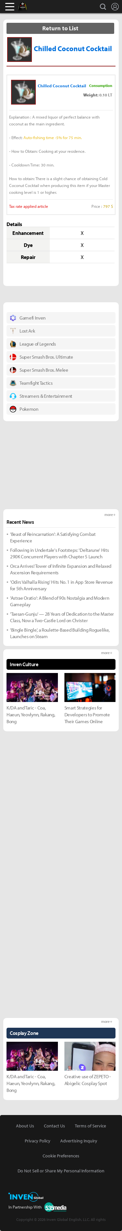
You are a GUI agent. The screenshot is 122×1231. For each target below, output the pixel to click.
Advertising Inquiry (78, 1141)
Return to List (60, 28)
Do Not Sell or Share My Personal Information (61, 1171)
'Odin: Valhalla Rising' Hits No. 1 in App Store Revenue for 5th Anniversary (61, 585)
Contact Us (54, 1126)
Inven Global (47, 6)
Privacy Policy (37, 1141)
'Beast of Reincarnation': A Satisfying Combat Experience (53, 537)
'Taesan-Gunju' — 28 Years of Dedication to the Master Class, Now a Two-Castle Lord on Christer (62, 617)
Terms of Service (90, 1126)
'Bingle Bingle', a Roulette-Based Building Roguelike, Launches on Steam (60, 633)
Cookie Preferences (61, 1156)
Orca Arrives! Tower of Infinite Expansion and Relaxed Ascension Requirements (60, 569)
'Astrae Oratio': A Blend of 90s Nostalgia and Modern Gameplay (59, 601)
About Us (25, 1126)
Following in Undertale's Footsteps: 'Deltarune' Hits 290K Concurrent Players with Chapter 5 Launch (59, 553)
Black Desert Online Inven (28, 6)
